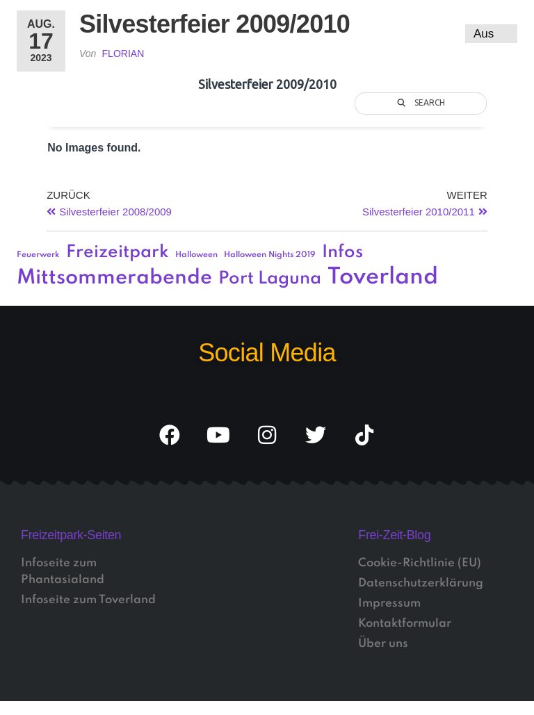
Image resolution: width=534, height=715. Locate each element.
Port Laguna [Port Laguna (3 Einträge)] (269, 279)
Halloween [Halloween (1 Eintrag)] (196, 255)
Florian (123, 53)
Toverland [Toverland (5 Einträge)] (382, 277)
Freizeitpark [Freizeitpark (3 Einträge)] (117, 252)
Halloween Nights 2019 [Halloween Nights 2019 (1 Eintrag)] (270, 255)
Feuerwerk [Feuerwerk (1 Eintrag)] (38, 255)
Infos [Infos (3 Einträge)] (342, 252)
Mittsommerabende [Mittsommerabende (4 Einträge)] (114, 278)
